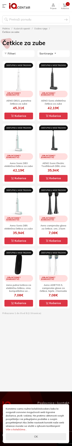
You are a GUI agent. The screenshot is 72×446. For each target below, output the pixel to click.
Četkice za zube (10, 32)
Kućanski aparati (22, 28)
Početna (6, 28)
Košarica (18, 116)
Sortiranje (46, 53)
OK (36, 436)
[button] (5, 6)
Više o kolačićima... (16, 429)
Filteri (10, 53)
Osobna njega (40, 28)
